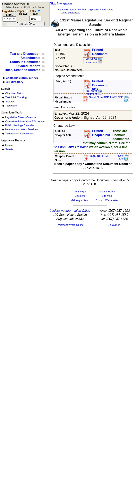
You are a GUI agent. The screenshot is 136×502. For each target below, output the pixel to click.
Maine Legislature (70, 12)
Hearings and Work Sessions (21, 129)
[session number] (9, 19)
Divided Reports (28, 66)
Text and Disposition (25, 53)
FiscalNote (120, 157)
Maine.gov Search (81, 200)
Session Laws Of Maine (71, 147)
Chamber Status (14, 93)
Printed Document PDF (99, 52)
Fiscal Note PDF (99, 97)
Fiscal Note (116, 97)
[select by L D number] (39, 11)
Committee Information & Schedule (25, 121)
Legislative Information (100, 9)
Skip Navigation (61, 3)
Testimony (11, 105)
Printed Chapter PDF (101, 133)
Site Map (107, 195)
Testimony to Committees (19, 133)
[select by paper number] (27, 11)
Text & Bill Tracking (16, 97)
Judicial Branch (106, 191)
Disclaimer (81, 195)
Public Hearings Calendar (19, 125)
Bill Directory (14, 81)
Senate (9, 149)
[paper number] (23, 18)
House (9, 145)
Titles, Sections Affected (22, 70)
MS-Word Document (91, 61)
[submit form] (26, 24)
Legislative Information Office (70, 210)
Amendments (30, 57)
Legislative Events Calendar (21, 117)
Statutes (10, 101)
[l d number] (35, 18)
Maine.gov (80, 191)
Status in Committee (25, 62)
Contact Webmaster (107, 200)
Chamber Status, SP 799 (72, 9)
